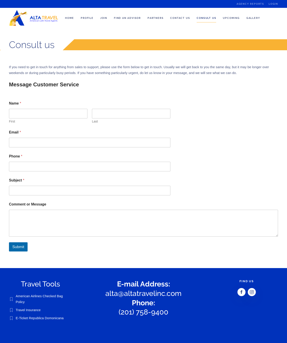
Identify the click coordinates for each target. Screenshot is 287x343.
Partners (155, 18)
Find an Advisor (127, 18)
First (12, 121)
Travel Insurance (28, 310)
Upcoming (231, 18)
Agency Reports (250, 3)
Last (95, 121)
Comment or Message (27, 204)
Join (103, 18)
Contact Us (180, 18)
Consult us (206, 18)
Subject (16, 180)
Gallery (253, 18)
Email (15, 132)
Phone (15, 156)
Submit (18, 247)
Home (69, 18)
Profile (87, 18)
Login (273, 3)
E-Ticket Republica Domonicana (40, 318)
